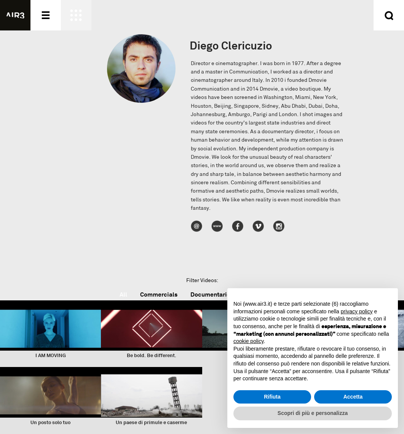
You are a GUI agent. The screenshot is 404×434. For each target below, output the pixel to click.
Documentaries (211, 294)
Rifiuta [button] (272, 397)
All (123, 294)
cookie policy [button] (248, 341)
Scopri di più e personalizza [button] (313, 413)
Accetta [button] (353, 397)
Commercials (158, 294)
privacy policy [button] (357, 311)
